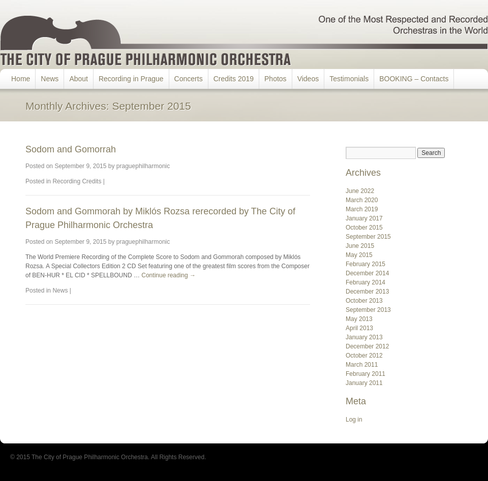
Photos (275, 79)
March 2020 (362, 200)
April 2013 (359, 328)
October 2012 (364, 355)
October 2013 (364, 300)
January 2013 (364, 337)
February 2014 (365, 282)
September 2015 (368, 236)
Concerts (188, 79)
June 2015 (360, 245)
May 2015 (359, 255)
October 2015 (364, 227)
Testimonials (349, 79)
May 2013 (359, 319)
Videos (308, 79)
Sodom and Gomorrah (70, 149)
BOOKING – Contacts (413, 79)
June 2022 (360, 191)
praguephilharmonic (143, 166)
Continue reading (168, 275)
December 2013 (367, 291)
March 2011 (362, 364)
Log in (354, 419)
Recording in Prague (131, 79)
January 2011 (364, 383)
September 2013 (368, 309)
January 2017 (364, 218)
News (49, 79)
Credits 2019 (234, 79)
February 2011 (365, 373)
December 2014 (367, 273)
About (78, 79)
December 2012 (367, 346)
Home (20, 79)
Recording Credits (76, 181)
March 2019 (362, 209)
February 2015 (365, 264)
